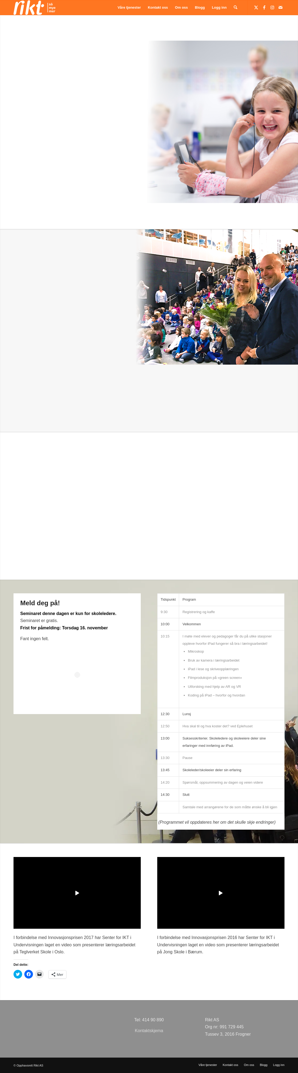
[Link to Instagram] (272, 7)
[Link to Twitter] (256, 7)
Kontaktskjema (149, 1030)
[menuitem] (129, 7)
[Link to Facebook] (264, 7)
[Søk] (235, 7)
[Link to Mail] (280, 7)
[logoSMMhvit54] (34, 7)
